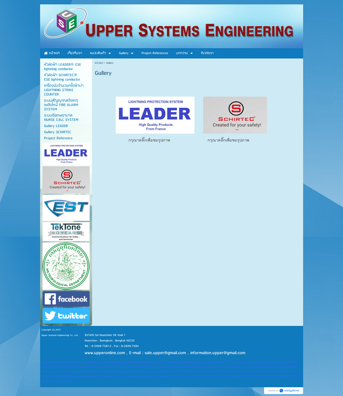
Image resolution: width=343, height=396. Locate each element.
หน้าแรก (99, 63)
